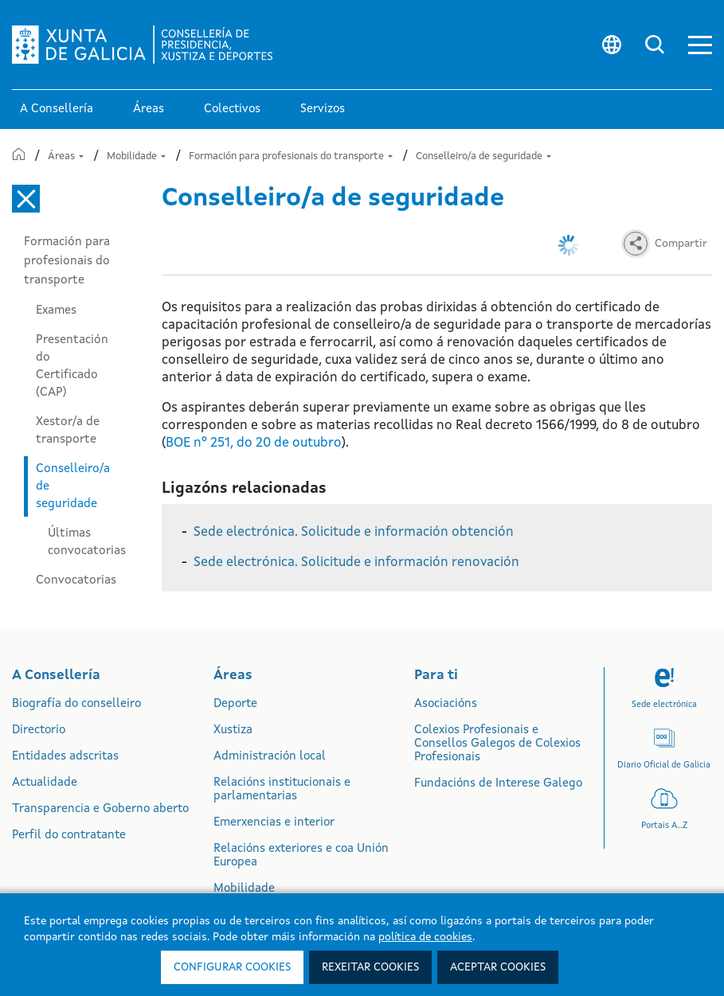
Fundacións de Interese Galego (498, 784)
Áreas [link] (148, 109)
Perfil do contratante (69, 836)
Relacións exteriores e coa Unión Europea (301, 856)
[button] (700, 45)
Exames (56, 310)
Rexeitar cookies (370, 967)
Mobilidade (136, 156)
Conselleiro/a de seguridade (483, 156)
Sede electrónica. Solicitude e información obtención (354, 532)
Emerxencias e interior (274, 823)
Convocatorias (76, 580)
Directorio (38, 730)
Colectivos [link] (232, 109)
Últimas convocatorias (87, 542)
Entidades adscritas (65, 757)
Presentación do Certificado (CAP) (72, 366)
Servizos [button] (322, 109)
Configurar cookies (232, 967)
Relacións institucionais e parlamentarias (281, 790)
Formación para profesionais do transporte (291, 156)
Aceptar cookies (498, 967)
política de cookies (425, 937)
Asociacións (445, 704)
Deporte (235, 704)
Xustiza (232, 730)
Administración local (269, 757)
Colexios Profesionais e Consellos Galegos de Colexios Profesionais (497, 744)
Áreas (66, 156)
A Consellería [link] (56, 109)
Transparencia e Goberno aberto (100, 809)
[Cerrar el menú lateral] (26, 199)
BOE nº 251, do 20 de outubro (254, 443)
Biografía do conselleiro (76, 704)
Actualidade (44, 783)
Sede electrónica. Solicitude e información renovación (356, 562)
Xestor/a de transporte (68, 431)
